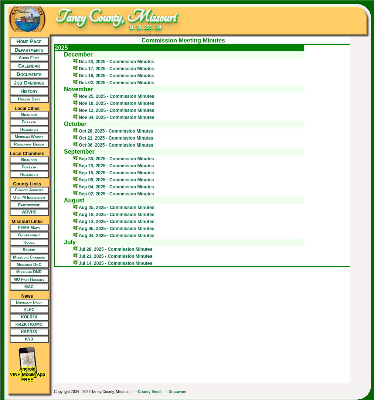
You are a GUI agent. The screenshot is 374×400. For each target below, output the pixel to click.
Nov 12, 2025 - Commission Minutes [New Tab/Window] (113, 110)
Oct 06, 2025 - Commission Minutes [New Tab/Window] (113, 145)
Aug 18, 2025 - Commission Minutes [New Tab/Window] (113, 214)
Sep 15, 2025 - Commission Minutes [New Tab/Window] (113, 172)
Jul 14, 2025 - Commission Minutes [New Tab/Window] (112, 263)
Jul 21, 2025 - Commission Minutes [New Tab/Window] (112, 256)
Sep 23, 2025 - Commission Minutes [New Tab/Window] (113, 165)
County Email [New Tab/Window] (150, 392)
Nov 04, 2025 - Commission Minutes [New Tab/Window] (113, 117)
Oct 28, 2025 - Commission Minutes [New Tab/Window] (113, 131)
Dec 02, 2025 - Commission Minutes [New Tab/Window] (113, 82)
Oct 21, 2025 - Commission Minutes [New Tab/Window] (113, 138)
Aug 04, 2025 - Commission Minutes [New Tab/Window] (113, 235)
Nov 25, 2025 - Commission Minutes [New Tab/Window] (113, 96)
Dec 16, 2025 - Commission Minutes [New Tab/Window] (113, 75)
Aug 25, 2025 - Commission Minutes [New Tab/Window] (113, 207)
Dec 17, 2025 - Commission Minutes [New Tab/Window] (113, 68)
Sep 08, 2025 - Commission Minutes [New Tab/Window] (113, 179)
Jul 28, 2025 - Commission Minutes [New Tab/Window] (112, 249)
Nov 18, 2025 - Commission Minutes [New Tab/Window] (113, 103)
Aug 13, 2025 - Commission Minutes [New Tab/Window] (113, 221)
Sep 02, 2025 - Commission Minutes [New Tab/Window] (113, 193)
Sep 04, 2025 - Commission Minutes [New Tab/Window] (113, 186)
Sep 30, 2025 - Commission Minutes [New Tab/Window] (113, 158)
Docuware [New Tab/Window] (177, 392)
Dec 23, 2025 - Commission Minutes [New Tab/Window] (113, 61)
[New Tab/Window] (27, 58)
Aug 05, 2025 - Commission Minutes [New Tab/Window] (113, 228)
